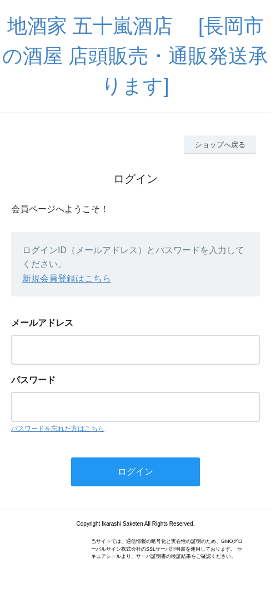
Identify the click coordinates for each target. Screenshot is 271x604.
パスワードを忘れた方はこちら (57, 428)
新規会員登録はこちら (66, 278)
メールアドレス (42, 323)
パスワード (33, 380)
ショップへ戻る (220, 144)
